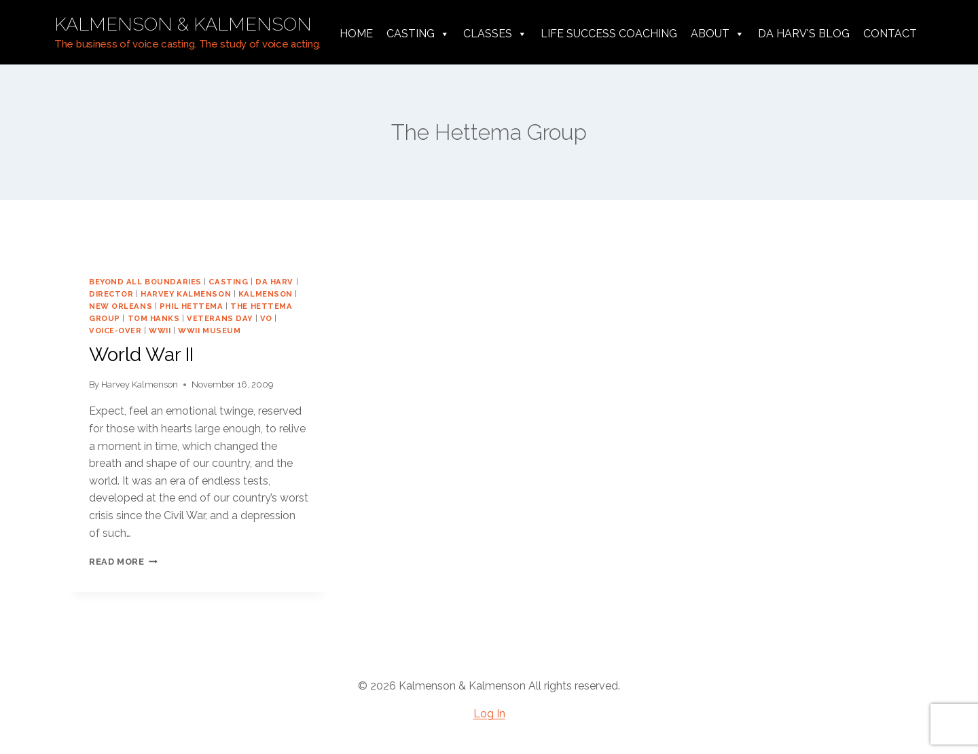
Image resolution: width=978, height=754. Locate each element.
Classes (495, 34)
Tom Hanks (154, 318)
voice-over (115, 330)
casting (228, 281)
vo (266, 318)
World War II (141, 354)
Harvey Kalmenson (139, 384)
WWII (159, 330)
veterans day (220, 318)
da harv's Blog (804, 33)
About (717, 34)
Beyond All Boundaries (145, 281)
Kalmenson (265, 294)
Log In (489, 713)
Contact (890, 33)
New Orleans (120, 306)
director (111, 294)
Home (356, 33)
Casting (418, 34)
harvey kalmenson (186, 294)
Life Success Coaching (609, 33)
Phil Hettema (191, 306)
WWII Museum (209, 330)
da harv (274, 281)
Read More (123, 562)
